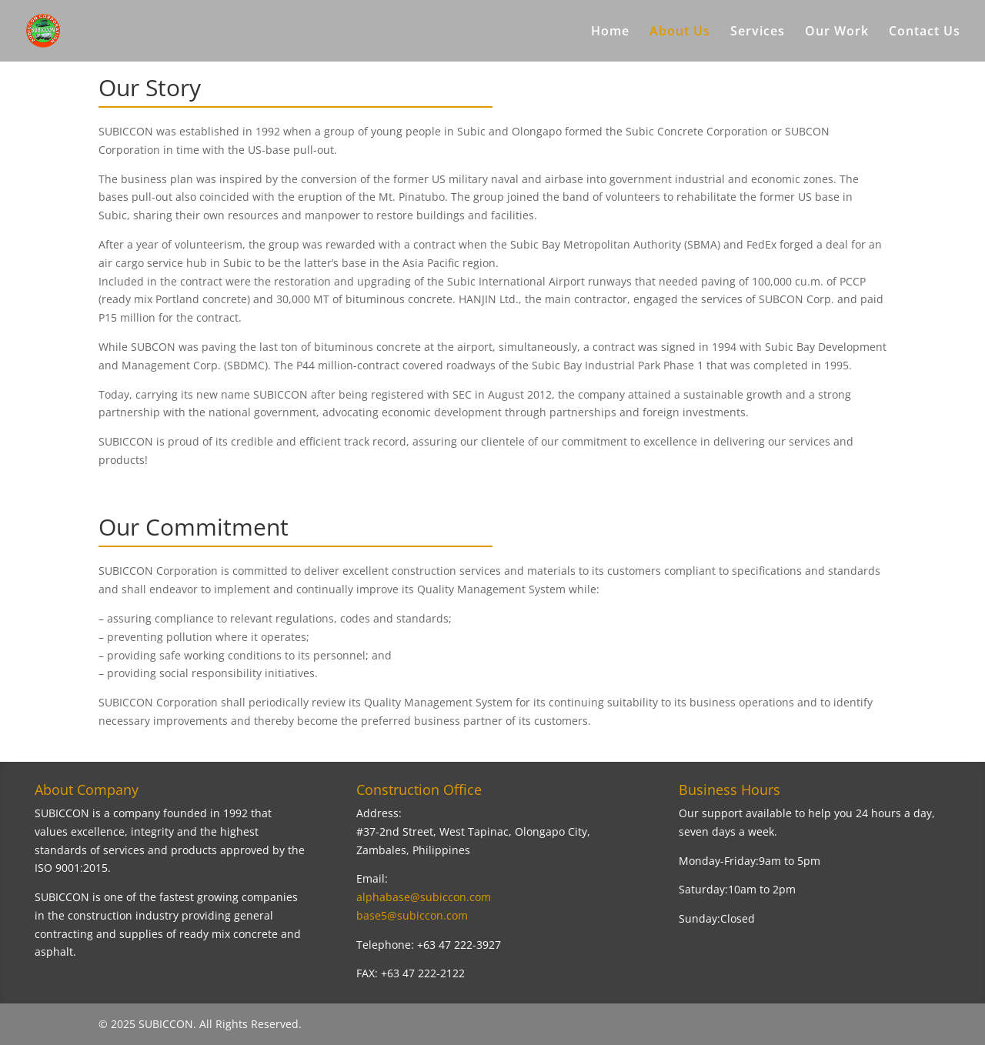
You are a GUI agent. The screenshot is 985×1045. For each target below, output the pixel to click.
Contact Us (924, 32)
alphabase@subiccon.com (423, 897)
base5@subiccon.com (412, 915)
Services (757, 32)
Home (610, 32)
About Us (679, 32)
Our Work (837, 32)
